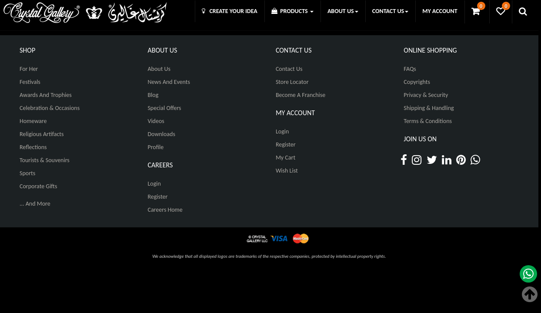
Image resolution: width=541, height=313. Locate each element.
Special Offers (164, 108)
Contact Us (289, 69)
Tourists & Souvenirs (45, 160)
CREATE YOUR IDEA (229, 11)
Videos (155, 121)
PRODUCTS (292, 11)
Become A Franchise (300, 95)
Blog (152, 95)
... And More (35, 203)
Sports (27, 173)
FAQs (410, 69)
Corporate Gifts (38, 186)
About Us (158, 69)
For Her (29, 69)
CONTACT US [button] (390, 11)
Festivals (30, 82)
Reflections (33, 147)
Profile (155, 147)
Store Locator (292, 82)
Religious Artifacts (42, 134)
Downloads (161, 134)
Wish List (287, 170)
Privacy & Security (426, 95)
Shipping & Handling (429, 108)
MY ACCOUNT (439, 11)
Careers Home (164, 209)
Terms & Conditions (428, 121)
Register (157, 196)
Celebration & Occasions (50, 108)
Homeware (33, 121)
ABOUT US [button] (342, 11)
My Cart (285, 157)
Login (153, 183)
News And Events (168, 82)
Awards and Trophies (46, 95)
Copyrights (417, 82)
